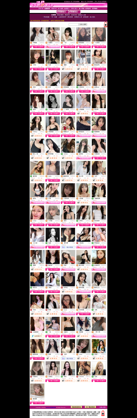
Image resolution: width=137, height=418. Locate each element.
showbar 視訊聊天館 (51, 407)
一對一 (43, 65)
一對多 (104, 198)
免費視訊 (42, 42)
